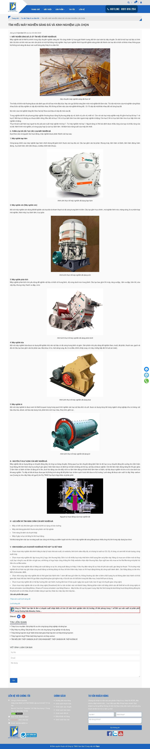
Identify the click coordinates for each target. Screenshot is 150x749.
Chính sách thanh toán (63, 704)
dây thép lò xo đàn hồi (50, 45)
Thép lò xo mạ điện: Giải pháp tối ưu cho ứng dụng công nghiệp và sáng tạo (39, 626)
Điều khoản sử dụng (63, 716)
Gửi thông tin (115, 728)
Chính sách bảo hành (63, 710)
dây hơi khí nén (99, 703)
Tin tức (72, 9)
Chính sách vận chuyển (63, 707)
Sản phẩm (60, 9)
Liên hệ (81, 9)
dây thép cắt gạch (31, 475)
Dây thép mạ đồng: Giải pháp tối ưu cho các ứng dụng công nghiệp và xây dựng (40, 630)
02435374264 (23, 717)
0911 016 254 (23, 720)
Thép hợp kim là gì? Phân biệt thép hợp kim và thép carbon (33, 636)
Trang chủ (35, 9)
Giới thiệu (48, 9)
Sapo (98, 746)
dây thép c (132, 472)
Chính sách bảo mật (63, 720)
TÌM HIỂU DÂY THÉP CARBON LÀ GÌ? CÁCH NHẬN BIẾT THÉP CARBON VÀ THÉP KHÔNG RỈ (44, 639)
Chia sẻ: (13, 616)
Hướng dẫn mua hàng (63, 700)
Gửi (13, 680)
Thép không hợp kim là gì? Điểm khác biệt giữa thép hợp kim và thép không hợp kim (42, 633)
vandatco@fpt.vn (22, 723)
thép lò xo (120, 700)
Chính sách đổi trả (62, 713)
